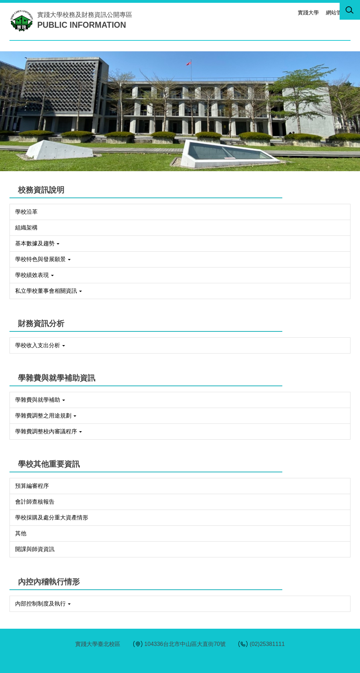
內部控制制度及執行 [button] (43, 604)
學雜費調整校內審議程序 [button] (48, 431)
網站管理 (336, 12)
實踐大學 (308, 12)
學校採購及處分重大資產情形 (51, 517)
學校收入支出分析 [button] (40, 345)
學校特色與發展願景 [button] (43, 259)
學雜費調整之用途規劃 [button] (45, 416)
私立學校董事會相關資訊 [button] (48, 291)
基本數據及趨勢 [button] (37, 243)
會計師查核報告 (34, 502)
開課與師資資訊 (34, 549)
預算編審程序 (32, 486)
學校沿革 (26, 212)
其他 (20, 533)
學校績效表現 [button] (34, 275)
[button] (350, 11)
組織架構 (26, 228)
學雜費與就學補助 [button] (40, 400)
